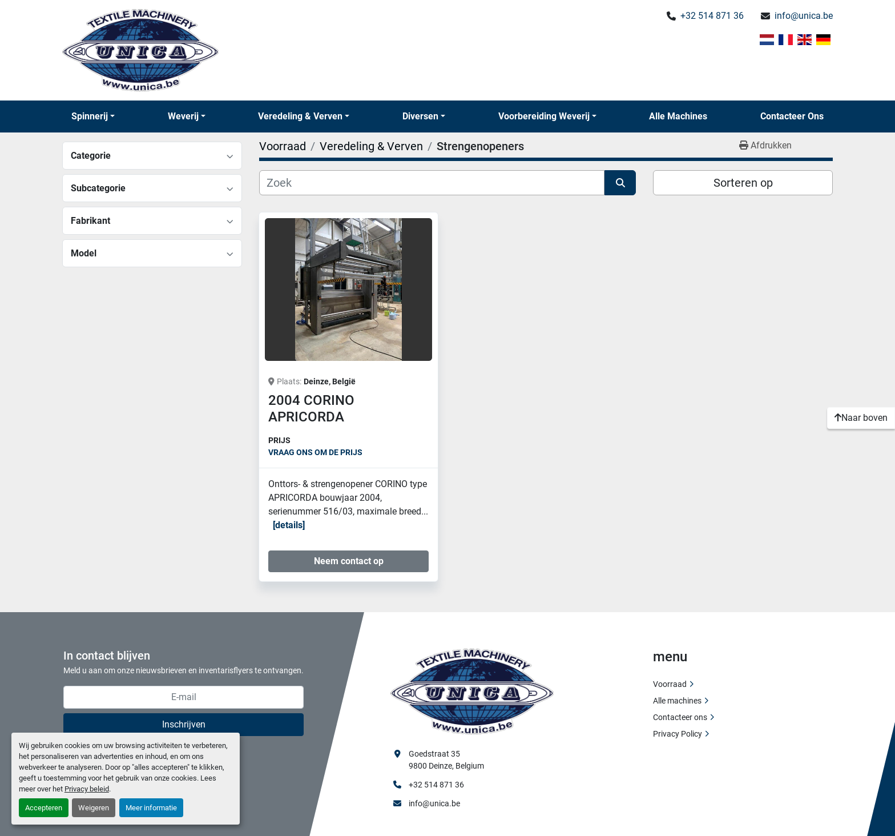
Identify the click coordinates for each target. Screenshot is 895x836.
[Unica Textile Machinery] (472, 690)
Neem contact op (349, 561)
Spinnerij (89, 116)
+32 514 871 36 (712, 15)
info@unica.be (804, 15)
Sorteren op (743, 183)
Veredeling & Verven (300, 116)
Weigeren (93, 807)
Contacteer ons (792, 116)
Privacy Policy (677, 733)
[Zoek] (431, 182)
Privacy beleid (86, 789)
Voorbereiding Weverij (544, 116)
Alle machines (678, 116)
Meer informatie (151, 807)
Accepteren (43, 807)
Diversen (420, 116)
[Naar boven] (861, 418)
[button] (93, 116)
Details (289, 525)
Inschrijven (183, 724)
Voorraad (670, 684)
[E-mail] (183, 697)
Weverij (183, 116)
